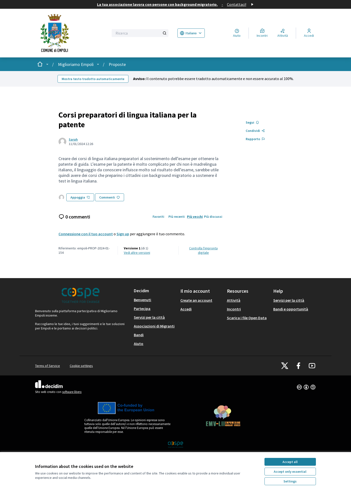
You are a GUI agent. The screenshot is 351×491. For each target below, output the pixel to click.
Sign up (123, 233)
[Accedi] (309, 33)
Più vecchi (195, 216)
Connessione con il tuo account (85, 233)
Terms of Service (47, 366)
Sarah (73, 139)
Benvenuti (142, 299)
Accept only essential (290, 471)
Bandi (139, 334)
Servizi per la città (149, 317)
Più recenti (176, 216)
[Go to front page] (68, 33)
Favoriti (158, 216)
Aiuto (138, 343)
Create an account (196, 300)
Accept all (290, 462)
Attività (233, 300)
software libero (72, 392)
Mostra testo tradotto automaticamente (93, 79)
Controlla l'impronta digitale (203, 250)
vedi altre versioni (137, 252)
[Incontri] (262, 33)
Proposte (117, 64)
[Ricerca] (140, 33)
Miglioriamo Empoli (76, 64)
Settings (290, 481)
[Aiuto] (237, 33)
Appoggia (80, 197)
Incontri (234, 309)
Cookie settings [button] (81, 366)
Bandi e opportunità (290, 309)
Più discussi (213, 216)
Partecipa (142, 308)
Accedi (186, 309)
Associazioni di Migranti (154, 326)
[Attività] (282, 33)
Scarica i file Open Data (247, 317)
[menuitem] (155, 299)
